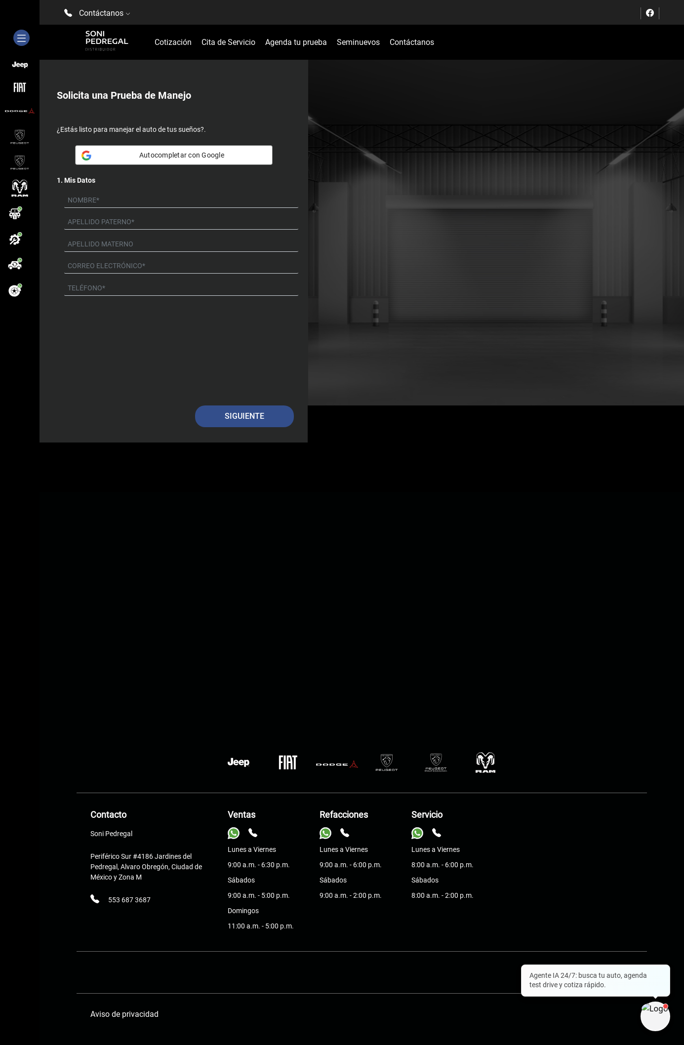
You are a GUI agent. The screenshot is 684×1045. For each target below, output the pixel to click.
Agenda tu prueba (296, 42)
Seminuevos (358, 42)
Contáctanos (412, 42)
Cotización (173, 42)
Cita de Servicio (228, 42)
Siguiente (244, 416)
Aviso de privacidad (124, 1014)
